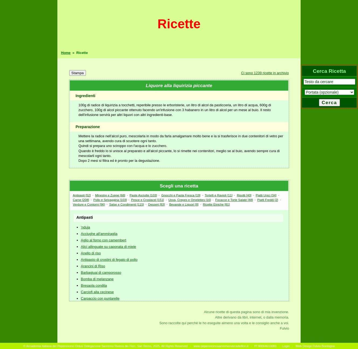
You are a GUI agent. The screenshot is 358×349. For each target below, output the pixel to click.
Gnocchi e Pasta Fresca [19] (180, 195)
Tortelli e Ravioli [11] (218, 195)
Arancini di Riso (93, 266)
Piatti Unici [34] (266, 195)
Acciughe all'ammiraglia (99, 234)
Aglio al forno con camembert (103, 240)
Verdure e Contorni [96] (89, 204)
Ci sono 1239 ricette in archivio (265, 73)
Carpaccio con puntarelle (100, 298)
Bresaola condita (94, 285)
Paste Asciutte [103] (143, 195)
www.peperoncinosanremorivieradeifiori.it (220, 346)
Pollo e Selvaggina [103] (110, 199)
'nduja (85, 227)
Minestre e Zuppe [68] (110, 195)
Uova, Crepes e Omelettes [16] (189, 199)
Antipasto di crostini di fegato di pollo (109, 260)
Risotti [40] (244, 195)
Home (66, 53)
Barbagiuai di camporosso (101, 273)
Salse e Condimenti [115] (126, 204)
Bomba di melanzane (97, 279)
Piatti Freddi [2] (267, 199)
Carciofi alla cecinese (97, 292)
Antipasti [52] (82, 195)
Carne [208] (81, 199)
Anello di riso (91, 253)
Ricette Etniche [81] (216, 204)
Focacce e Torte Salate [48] (234, 199)
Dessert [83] (156, 204)
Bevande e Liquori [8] (184, 204)
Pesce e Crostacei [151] (147, 199)
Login (286, 346)
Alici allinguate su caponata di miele (108, 247)
